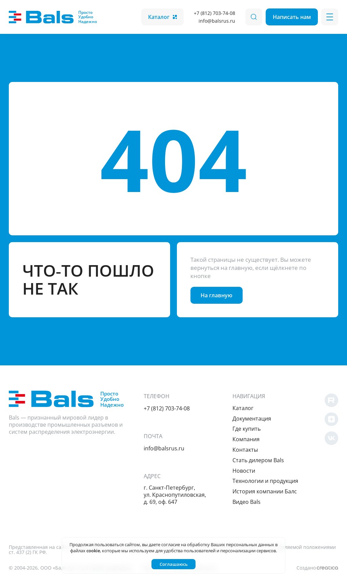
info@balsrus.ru (217, 20)
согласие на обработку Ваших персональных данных (217, 544)
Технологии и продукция (265, 481)
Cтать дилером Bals (258, 460)
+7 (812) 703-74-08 (214, 13)
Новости (243, 470)
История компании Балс (264, 491)
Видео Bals (246, 502)
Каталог (162, 17)
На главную (216, 295)
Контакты (245, 449)
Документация (251, 418)
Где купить (246, 428)
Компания (246, 439)
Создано (317, 567)
